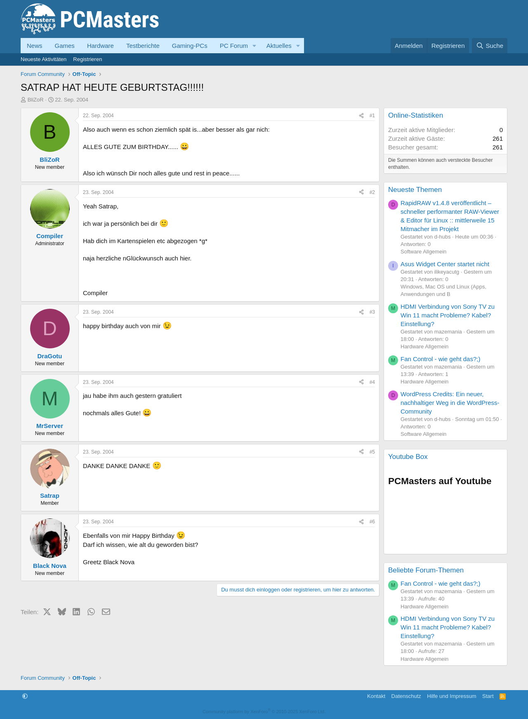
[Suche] (489, 45)
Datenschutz (406, 696)
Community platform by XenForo (264, 711)
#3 (372, 312)
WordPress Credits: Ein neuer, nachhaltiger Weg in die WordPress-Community (450, 402)
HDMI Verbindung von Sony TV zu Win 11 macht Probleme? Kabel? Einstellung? (448, 315)
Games (65, 45)
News (34, 45)
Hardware (100, 45)
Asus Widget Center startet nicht (445, 263)
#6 (372, 522)
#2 (372, 192)
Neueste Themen (415, 190)
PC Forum (234, 45)
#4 (372, 382)
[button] (254, 45)
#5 (372, 452)
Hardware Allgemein (424, 346)
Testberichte (143, 45)
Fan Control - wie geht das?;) (440, 358)
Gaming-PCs (189, 45)
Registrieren (87, 59)
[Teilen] (361, 116)
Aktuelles (279, 45)
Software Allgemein (423, 251)
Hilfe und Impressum (451, 696)
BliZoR (36, 100)
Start (487, 696)
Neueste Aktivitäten (43, 59)
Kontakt (376, 696)
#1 (372, 115)
